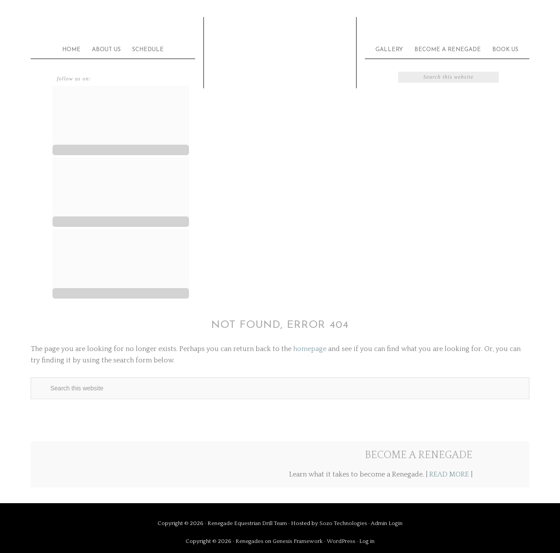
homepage (309, 349)
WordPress (341, 541)
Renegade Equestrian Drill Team (247, 523)
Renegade (280, 46)
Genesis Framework (298, 541)
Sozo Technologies (343, 523)
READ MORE (449, 474)
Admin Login (386, 523)
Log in (366, 541)
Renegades (249, 541)
